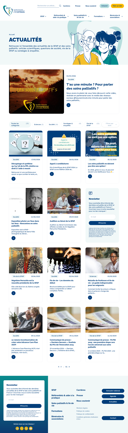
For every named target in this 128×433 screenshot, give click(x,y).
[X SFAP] (26, 430)
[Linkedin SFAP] (17, 430)
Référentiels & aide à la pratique (63, 396)
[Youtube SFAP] (30, 430)
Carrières (66, 6)
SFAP (54, 390)
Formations (57, 411)
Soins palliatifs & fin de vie (63, 404)
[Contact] (113, 418)
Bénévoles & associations (58, 417)
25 (66, 366)
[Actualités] (113, 402)
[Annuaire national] (113, 391)
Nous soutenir (91, 6)
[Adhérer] (120, 63)
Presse (77, 6)
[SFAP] (14, 15)
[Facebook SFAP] (22, 430)
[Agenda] (113, 396)
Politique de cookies (83, 411)
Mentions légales (82, 408)
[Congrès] (120, 54)
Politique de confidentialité (85, 414)
